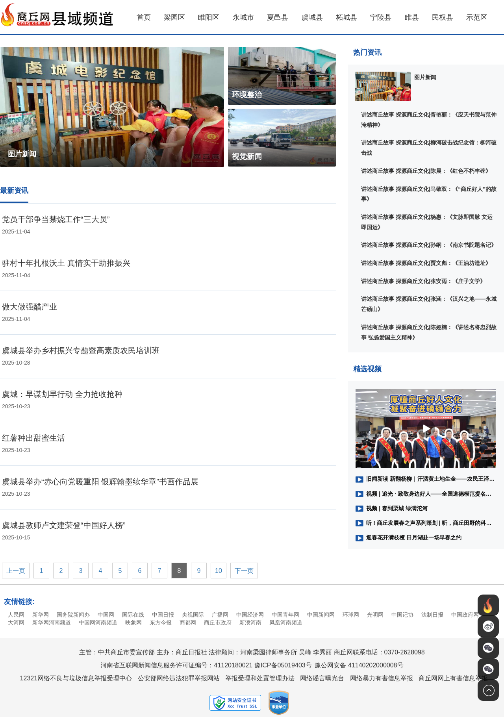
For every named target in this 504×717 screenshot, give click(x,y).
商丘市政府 (218, 622)
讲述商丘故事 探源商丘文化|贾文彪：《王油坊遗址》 (426, 263)
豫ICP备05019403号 (283, 665)
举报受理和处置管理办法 (260, 678)
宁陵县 (380, 17)
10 (218, 570)
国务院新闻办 (73, 614)
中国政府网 (465, 614)
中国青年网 (285, 614)
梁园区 (174, 17)
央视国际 (193, 614)
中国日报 (163, 614)
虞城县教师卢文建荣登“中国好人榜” (63, 525)
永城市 (243, 17)
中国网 (106, 614)
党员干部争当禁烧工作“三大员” (55, 219)
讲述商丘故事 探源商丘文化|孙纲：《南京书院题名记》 (429, 245)
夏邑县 (277, 17)
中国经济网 (250, 614)
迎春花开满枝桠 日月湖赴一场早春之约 (408, 537)
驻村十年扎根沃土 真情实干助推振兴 (66, 263)
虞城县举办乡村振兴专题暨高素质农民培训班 (80, 350)
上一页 (15, 570)
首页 (144, 17)
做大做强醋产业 (29, 306)
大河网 (16, 622)
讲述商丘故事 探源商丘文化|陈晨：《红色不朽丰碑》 (426, 171)
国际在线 (133, 614)
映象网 (133, 622)
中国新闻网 (321, 614)
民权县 (442, 17)
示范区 (476, 17)
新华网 (40, 614)
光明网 (375, 614)
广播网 (220, 614)
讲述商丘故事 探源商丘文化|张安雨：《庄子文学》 (423, 281)
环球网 (351, 614)
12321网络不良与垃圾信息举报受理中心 (76, 678)
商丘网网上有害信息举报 (453, 678)
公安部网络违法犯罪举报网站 (179, 678)
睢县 (412, 17)
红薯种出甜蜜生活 (33, 438)
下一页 (244, 570)
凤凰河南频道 (285, 622)
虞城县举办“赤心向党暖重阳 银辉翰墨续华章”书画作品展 (100, 481)
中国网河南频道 (98, 622)
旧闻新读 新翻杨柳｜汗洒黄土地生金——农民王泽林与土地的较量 (426, 479)
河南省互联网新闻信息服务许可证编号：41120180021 (176, 665)
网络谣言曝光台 (322, 678)
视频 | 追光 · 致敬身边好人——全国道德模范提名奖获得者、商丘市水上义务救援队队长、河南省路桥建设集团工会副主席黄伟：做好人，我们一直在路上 (426, 494)
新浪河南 (250, 622)
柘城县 (346, 17)
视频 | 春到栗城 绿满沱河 (392, 508)
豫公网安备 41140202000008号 (359, 665)
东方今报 (161, 622)
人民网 (16, 614)
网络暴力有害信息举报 (381, 678)
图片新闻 (425, 77)
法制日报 (432, 614)
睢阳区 (208, 17)
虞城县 (312, 17)
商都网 (188, 622)
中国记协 (402, 614)
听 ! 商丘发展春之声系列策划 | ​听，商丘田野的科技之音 (426, 523)
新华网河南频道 (51, 622)
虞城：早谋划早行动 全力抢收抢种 (62, 394)
